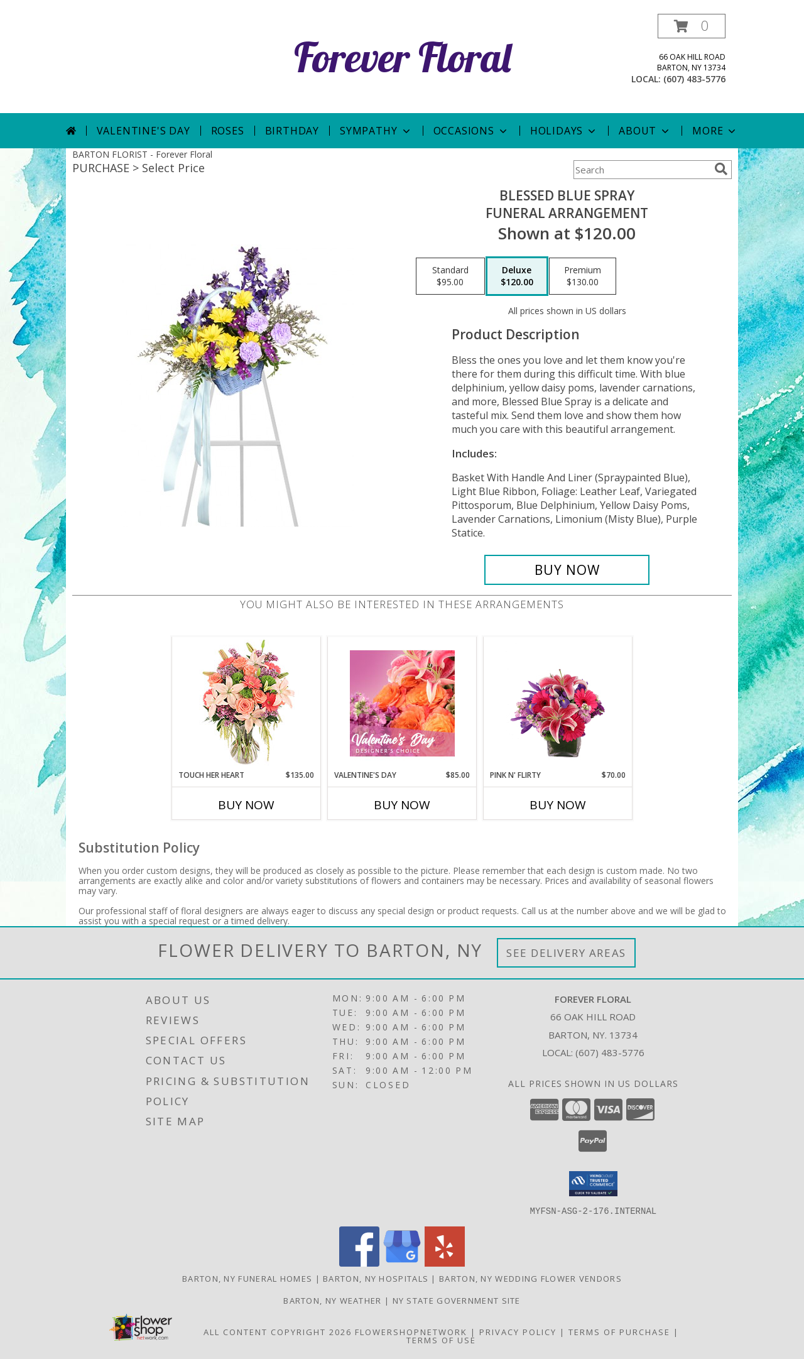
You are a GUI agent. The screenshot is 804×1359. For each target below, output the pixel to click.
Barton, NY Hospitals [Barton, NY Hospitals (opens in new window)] (375, 1278)
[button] (691, 26)
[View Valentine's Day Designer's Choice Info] (402, 703)
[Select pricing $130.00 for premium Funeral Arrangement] (583, 276)
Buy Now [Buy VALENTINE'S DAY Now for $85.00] (402, 805)
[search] (721, 169)
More (715, 131)
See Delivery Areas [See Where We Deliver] (566, 953)
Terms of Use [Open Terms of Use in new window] (441, 1339)
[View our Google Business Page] (402, 1263)
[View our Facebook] (359, 1263)
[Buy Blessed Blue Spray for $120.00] (566, 570)
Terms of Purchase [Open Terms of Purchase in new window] (619, 1331)
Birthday (292, 131)
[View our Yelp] (445, 1263)
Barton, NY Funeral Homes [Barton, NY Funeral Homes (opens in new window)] (247, 1278)
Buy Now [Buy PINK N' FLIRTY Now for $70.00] (558, 805)
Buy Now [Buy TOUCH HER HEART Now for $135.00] (246, 805)
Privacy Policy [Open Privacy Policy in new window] (518, 1331)
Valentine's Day (143, 131)
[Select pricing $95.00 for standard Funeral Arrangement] (450, 276)
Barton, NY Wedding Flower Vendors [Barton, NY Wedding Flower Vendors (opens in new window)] (530, 1278)
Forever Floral (402, 56)
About (645, 131)
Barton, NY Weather (332, 1300)
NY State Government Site (457, 1300)
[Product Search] (641, 169)
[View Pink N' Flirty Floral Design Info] (558, 703)
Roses (227, 131)
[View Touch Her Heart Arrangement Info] (246, 703)
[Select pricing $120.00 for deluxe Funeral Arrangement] (516, 276)
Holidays (564, 131)
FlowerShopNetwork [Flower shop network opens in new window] (411, 1331)
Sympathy (376, 131)
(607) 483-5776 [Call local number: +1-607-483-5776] (694, 79)
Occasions (471, 131)
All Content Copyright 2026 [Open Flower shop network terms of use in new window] (278, 1331)
